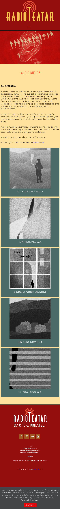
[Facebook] (21, 436)
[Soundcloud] (32, 436)
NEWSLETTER (38, 469)
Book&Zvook (39, 142)
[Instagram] (26, 436)
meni (31, 27)
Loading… (30, 481)
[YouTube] (38, 436)
